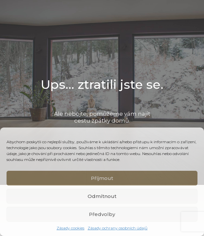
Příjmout (102, 178)
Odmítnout (102, 196)
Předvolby (102, 214)
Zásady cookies (70, 228)
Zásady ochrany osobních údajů (117, 228)
